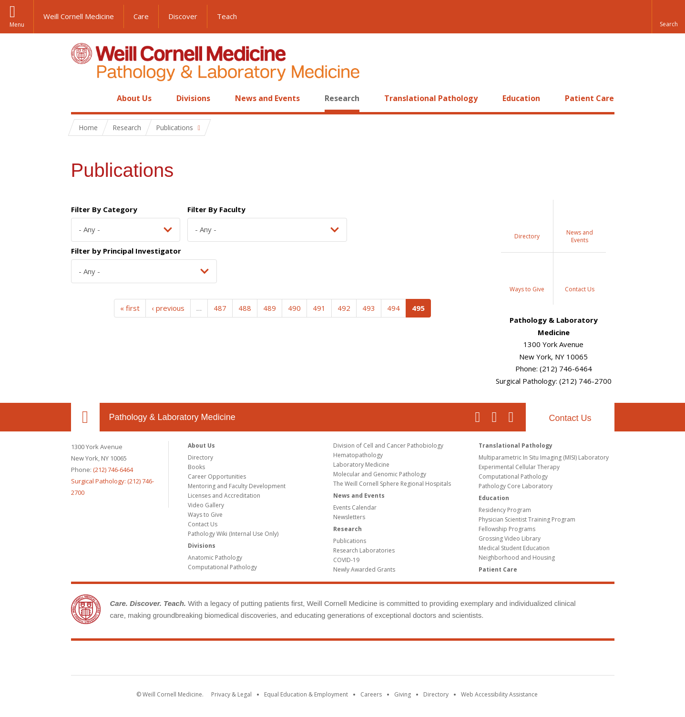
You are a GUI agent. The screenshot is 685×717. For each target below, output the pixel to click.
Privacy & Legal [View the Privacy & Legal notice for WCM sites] (231, 694)
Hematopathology (358, 455)
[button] (668, 16)
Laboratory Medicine (361, 465)
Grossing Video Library (510, 538)
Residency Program (505, 510)
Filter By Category (104, 209)
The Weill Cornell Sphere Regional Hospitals (392, 484)
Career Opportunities (217, 476)
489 (269, 308)
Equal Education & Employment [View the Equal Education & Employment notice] (306, 694)
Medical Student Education (514, 548)
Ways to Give (205, 515)
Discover (182, 16)
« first (130, 308)
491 (319, 308)
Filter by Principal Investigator (126, 251)
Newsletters (349, 517)
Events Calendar (355, 507)
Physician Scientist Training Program (527, 519)
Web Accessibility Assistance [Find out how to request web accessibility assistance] (499, 694)
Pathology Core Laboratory (515, 486)
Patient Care (589, 98)
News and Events (267, 98)
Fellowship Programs (507, 529)
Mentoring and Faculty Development (237, 486)
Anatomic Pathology (215, 557)
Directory (200, 457)
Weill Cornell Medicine (78, 16)
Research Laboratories (364, 550)
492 (343, 308)
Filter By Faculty (216, 209)
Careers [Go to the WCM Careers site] (371, 694)
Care (141, 16)
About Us (134, 98)
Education (521, 98)
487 (220, 308)
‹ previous (168, 308)
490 (294, 308)
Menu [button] (17, 24)
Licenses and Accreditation (224, 496)
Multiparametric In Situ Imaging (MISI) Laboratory (544, 457)
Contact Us (570, 418)
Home (81, 98)
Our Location (85, 417)
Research (342, 98)
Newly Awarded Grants (364, 569)
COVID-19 (346, 560)
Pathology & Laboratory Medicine (172, 417)
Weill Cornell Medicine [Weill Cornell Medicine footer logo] (342, 660)
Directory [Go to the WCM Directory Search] (436, 694)
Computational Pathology (222, 567)
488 (244, 308)
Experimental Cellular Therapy (519, 467)
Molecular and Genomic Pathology (379, 474)
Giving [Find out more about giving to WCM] (402, 694)
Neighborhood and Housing (517, 557)
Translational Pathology (431, 98)
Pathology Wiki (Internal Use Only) (233, 534)
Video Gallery (206, 505)
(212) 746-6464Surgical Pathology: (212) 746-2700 (112, 481)
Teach (227, 16)
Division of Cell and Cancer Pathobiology (388, 445)
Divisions (193, 98)
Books (196, 467)
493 (368, 308)
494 (393, 308)
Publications (349, 541)
